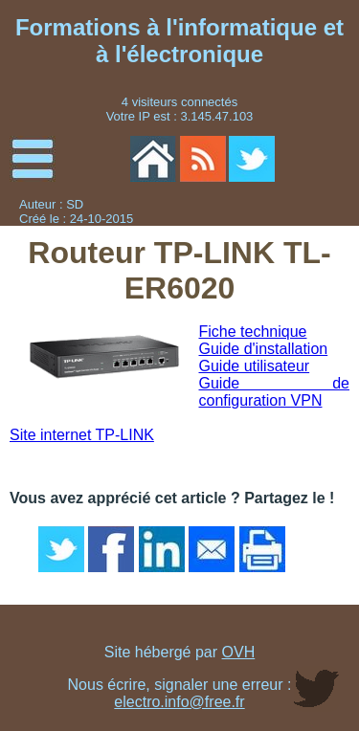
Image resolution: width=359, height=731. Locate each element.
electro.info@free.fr (179, 702)
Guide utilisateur (254, 366)
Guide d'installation (263, 349)
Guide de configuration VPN (274, 392)
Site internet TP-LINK (82, 435)
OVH (239, 652)
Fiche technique (253, 331)
